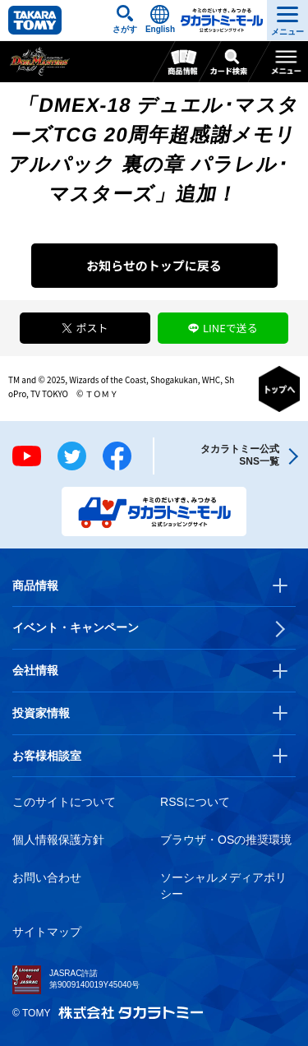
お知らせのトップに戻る (154, 265)
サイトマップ (46, 931)
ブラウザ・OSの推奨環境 (226, 839)
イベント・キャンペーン (75, 627)
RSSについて (195, 801)
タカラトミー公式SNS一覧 (239, 455)
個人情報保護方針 (58, 839)
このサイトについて (64, 801)
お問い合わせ (46, 877)
